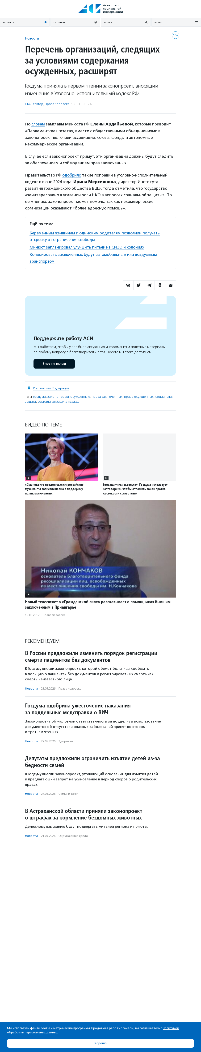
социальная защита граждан (59, 401)
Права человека (57, 104)
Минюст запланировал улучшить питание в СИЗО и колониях (88, 246)
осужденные (80, 396)
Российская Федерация (51, 387)
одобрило (71, 175)
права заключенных (107, 396)
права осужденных (139, 396)
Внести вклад (54, 363)
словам (38, 124)
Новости (32, 38)
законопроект (58, 396)
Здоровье (66, 740)
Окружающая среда (73, 835)
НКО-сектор (34, 104)
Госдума (39, 396)
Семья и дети (68, 793)
